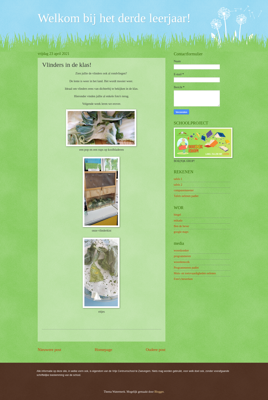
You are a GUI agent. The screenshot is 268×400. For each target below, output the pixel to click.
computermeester (184, 190)
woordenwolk (182, 262)
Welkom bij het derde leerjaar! (114, 18)
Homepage (103, 349)
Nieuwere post (49, 349)
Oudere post (155, 349)
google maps (181, 231)
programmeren (182, 256)
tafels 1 (178, 179)
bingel (177, 214)
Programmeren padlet (186, 267)
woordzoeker (181, 250)
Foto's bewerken (183, 279)
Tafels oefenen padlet (186, 196)
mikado (178, 220)
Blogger (159, 391)
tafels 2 (178, 184)
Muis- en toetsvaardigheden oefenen (195, 273)
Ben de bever (181, 226)
